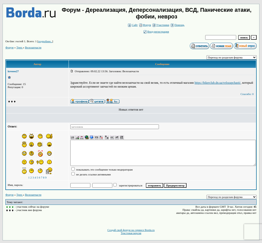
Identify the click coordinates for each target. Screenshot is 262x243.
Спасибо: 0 (247, 94)
